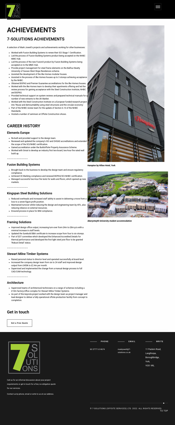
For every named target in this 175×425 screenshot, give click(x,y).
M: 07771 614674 (97, 349)
